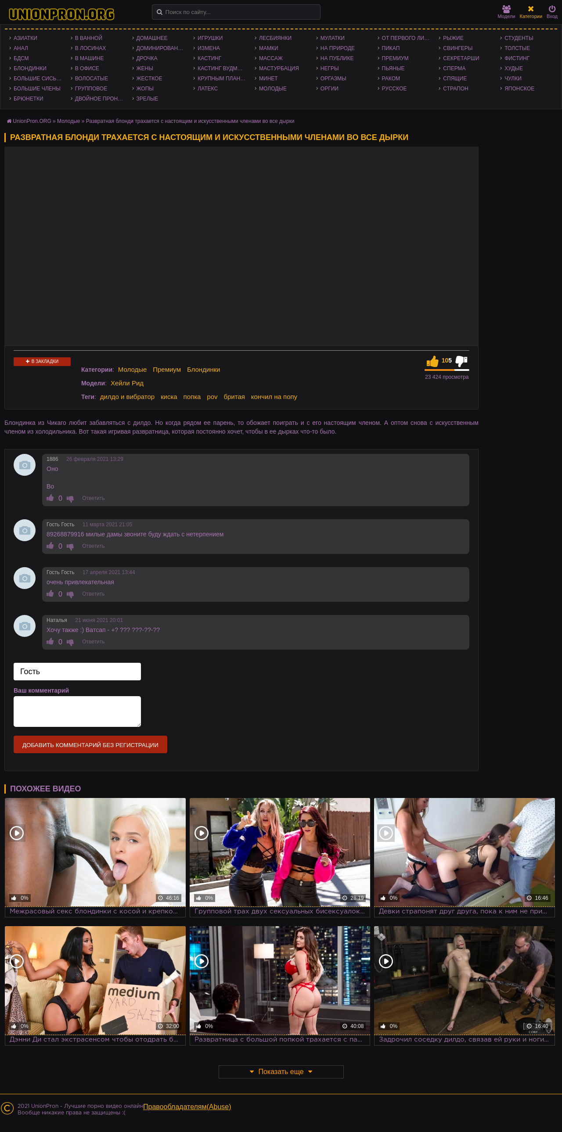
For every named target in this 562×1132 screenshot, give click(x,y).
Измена (209, 48)
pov (212, 396)
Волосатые (91, 78)
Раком (391, 78)
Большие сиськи (38, 78)
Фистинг (517, 58)
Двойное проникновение (101, 99)
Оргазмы (333, 78)
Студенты (518, 38)
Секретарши (461, 58)
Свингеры (457, 48)
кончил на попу (274, 396)
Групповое (91, 89)
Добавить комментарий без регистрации (90, 745)
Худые (513, 68)
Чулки (513, 78)
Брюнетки (28, 99)
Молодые (273, 89)
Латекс (208, 89)
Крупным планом (223, 78)
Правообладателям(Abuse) (187, 1106)
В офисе (87, 68)
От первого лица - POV (408, 38)
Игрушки (210, 38)
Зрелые (148, 99)
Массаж (271, 58)
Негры (330, 68)
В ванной (88, 38)
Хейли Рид (127, 383)
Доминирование (161, 48)
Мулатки (333, 38)
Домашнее (152, 38)
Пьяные (393, 68)
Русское (394, 89)
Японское (519, 89)
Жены (145, 68)
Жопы (145, 89)
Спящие (455, 78)
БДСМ (21, 58)
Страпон (455, 89)
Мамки (268, 48)
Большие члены (37, 89)
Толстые (517, 48)
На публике (337, 58)
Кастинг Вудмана (223, 68)
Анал (21, 48)
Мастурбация (279, 68)
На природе (338, 48)
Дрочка (147, 58)
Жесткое (149, 78)
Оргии (330, 89)
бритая (234, 396)
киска (169, 396)
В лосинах (90, 48)
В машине (89, 58)
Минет (268, 78)
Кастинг (209, 58)
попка (192, 396)
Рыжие (453, 38)
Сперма (454, 68)
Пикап (391, 48)
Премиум (395, 58)
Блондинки (30, 68)
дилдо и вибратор (127, 396)
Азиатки (25, 38)
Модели (506, 12)
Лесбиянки (275, 38)
